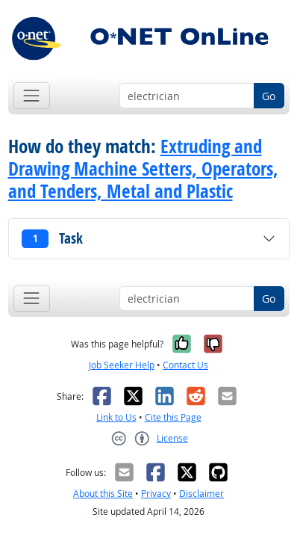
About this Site (103, 493)
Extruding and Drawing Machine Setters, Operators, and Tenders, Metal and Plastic (143, 169)
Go (268, 96)
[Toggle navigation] (31, 95)
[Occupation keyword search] (186, 95)
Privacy (156, 493)
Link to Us (116, 417)
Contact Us (185, 365)
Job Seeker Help (121, 365)
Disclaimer (201, 493)
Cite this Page (173, 417)
